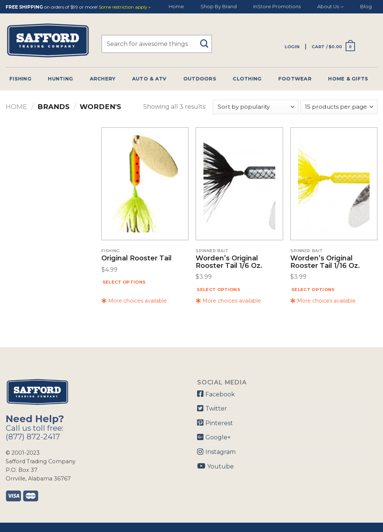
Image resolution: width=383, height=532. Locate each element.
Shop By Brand (218, 6)
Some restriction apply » (125, 7)
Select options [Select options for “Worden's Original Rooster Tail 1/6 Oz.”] (218, 289)
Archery (103, 78)
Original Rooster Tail (136, 258)
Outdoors (199, 78)
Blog (366, 6)
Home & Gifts (348, 78)
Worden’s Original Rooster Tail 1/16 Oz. (325, 262)
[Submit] (207, 40)
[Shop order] (255, 107)
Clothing (247, 78)
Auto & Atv (149, 78)
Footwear (295, 78)
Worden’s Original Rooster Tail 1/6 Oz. (229, 262)
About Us (330, 6)
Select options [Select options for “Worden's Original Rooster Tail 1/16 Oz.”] (313, 289)
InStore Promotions (277, 6)
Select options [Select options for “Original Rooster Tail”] (124, 282)
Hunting (60, 78)
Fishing (20, 78)
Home (176, 6)
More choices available (134, 300)
